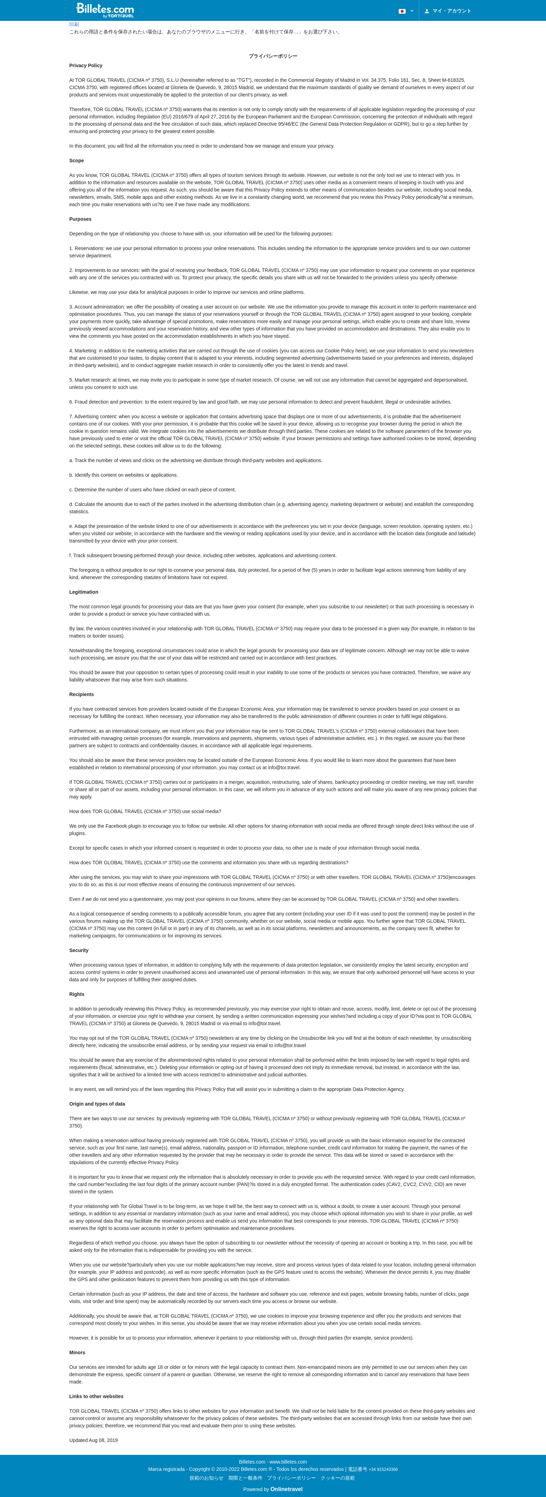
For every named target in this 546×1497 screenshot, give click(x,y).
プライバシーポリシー (291, 1478)
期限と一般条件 (245, 1478)
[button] (405, 10)
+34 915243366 (383, 1469)
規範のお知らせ (206, 1478)
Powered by (273, 1489)
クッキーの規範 (338, 1478)
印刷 (74, 24)
